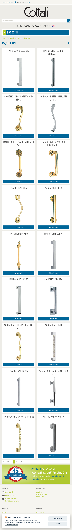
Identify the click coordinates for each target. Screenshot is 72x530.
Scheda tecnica (18, 90)
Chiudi (58, 523)
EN (53, 26)
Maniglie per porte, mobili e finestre (36, 12)
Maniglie (4, 512)
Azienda (27, 26)
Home (19, 26)
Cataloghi (36, 26)
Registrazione (40, 512)
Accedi (4, 2)
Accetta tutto (58, 518)
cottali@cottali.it (10, 495)
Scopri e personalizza (11, 524)
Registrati (10, 2)
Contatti (46, 26)
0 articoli (27, 2)
